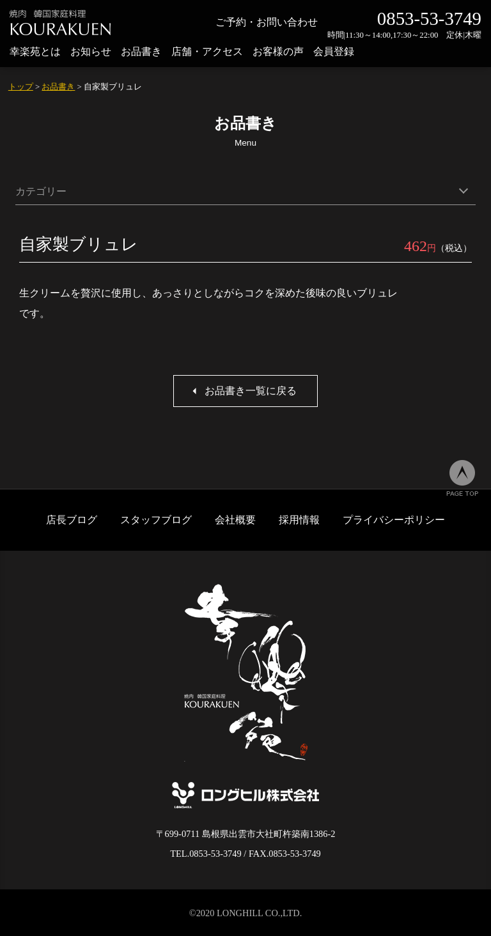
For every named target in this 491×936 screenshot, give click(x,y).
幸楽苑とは (35, 51)
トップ (20, 86)
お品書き (141, 51)
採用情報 (299, 519)
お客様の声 (278, 51)
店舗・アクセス (207, 51)
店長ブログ (71, 519)
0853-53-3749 (429, 18)
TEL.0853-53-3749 (206, 853)
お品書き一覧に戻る (251, 390)
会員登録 (333, 51)
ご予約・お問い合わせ (266, 22)
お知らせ (90, 51)
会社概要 (235, 519)
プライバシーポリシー (394, 519)
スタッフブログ (156, 519)
